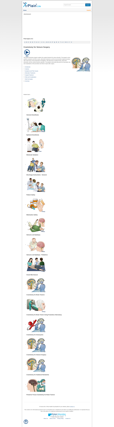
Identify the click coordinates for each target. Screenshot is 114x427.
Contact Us (67, 418)
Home (24, 10)
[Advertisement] (57, 25)
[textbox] (76, 4)
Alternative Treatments (30, 73)
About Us (46, 418)
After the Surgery (29, 79)
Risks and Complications (30, 77)
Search (88, 4)
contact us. (72, 406)
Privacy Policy (60, 418)
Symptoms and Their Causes (31, 71)
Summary (27, 81)
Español (89, 10)
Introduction (27, 67)
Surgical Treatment (29, 75)
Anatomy (27, 69)
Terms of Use (52, 418)
